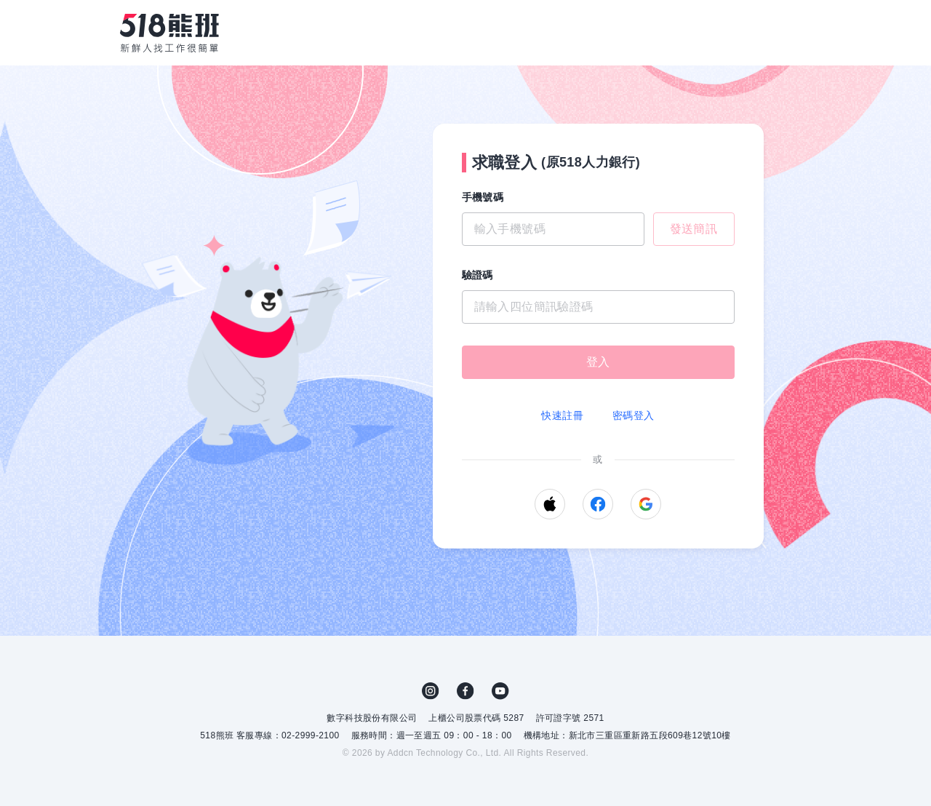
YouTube (500, 691)
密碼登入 (633, 415)
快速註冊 (562, 415)
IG (430, 691)
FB (465, 691)
